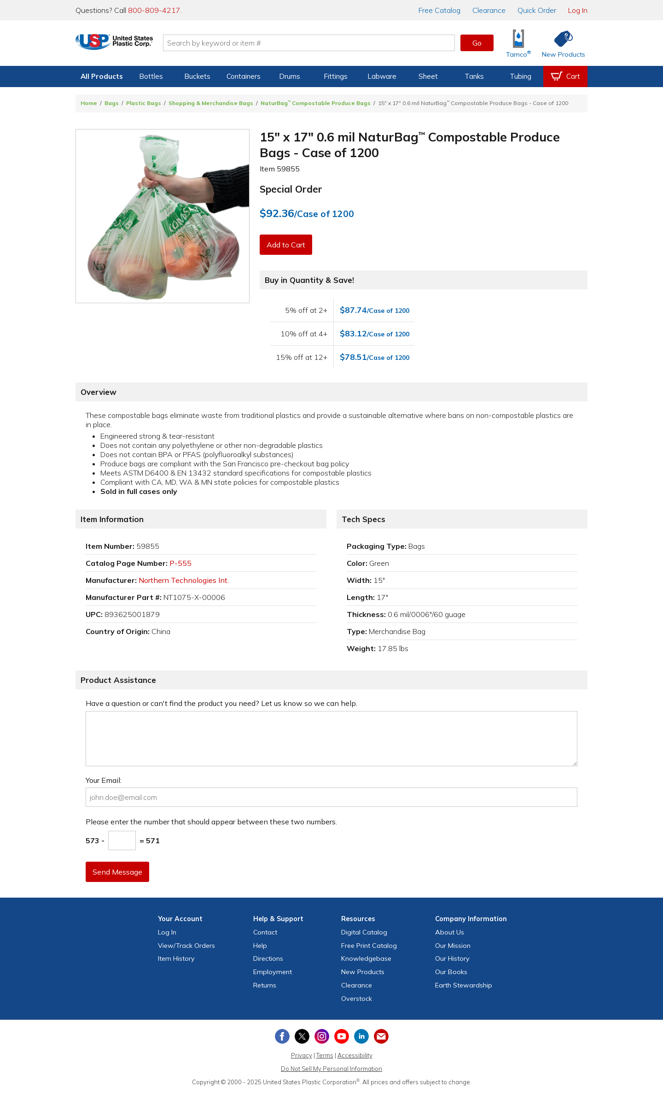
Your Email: (104, 780)
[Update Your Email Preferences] (381, 1036)
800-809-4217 (154, 10)
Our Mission (453, 945)
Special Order (291, 189)
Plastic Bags (143, 103)
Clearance (489, 10)
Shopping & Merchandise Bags (211, 103)
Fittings (336, 76)
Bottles (151, 76)
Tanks (474, 76)
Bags (112, 103)
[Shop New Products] (560, 43)
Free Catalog (369, 945)
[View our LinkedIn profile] (361, 1036)
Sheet (428, 76)
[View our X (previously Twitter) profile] (302, 1036)
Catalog (439, 10)
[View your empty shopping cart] (565, 76)
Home (89, 103)
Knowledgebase (366, 958)
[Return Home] (130, 44)
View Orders (186, 945)
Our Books (451, 972)
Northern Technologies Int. (184, 580)
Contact (265, 932)
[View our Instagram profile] (322, 1036)
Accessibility (354, 1055)
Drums (289, 76)
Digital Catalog (364, 932)
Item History (176, 958)
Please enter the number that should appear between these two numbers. (211, 821)
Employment (272, 972)
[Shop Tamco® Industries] (518, 43)
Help (260, 945)
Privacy (301, 1055)
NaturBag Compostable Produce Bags (316, 103)
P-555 (180, 563)
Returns (264, 985)
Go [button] (477, 42)
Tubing (520, 76)
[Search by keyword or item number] (324, 43)
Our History (452, 958)
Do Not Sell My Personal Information (331, 1068)
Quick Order (537, 10)
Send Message (118, 871)
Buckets (197, 76)
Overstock (356, 998)
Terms (324, 1055)
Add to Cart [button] (287, 244)
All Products (102, 76)
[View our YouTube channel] (341, 1036)
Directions (268, 958)
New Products (362, 972)
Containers (244, 76)
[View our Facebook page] (282, 1036)
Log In (577, 10)
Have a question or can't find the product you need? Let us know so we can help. (221, 703)
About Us (449, 932)
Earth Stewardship (463, 985)
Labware (381, 76)
